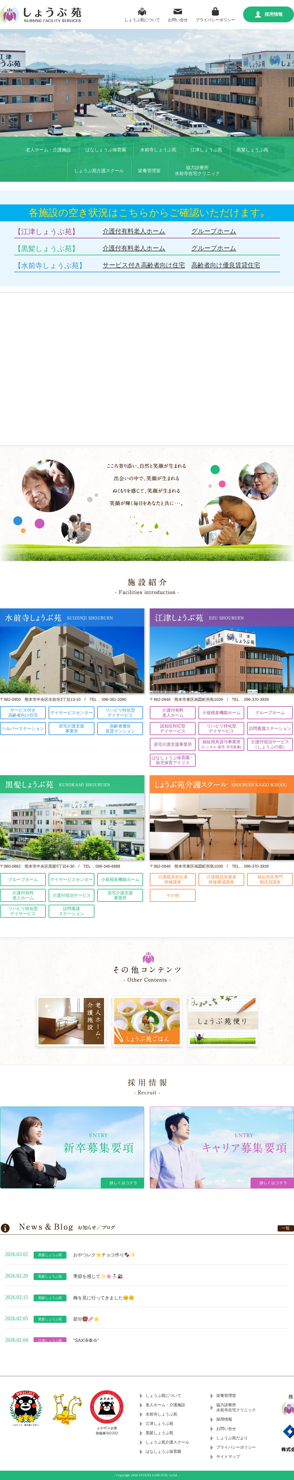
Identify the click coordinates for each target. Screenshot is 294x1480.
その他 (173, 895)
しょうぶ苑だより (232, 1438)
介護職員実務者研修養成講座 (221, 879)
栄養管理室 (149, 170)
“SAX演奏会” (86, 1340)
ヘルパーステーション (23, 728)
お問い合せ (178, 14)
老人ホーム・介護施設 (48, 149)
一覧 (286, 1228)
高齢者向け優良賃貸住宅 (225, 265)
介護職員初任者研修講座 (173, 879)
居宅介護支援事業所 (71, 728)
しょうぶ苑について (142, 14)
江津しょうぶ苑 (206, 149)
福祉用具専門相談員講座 (270, 879)
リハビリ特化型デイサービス (120, 713)
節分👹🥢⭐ (86, 1319)
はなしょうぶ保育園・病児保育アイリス (173, 760)
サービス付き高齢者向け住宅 (144, 265)
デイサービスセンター (71, 712)
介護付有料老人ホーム (134, 231)
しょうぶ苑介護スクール (99, 170)
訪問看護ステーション (270, 728)
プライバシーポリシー (215, 14)
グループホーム (213, 231)
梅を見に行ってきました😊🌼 (103, 1297)
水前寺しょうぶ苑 (158, 149)
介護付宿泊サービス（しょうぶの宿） (270, 744)
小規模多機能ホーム (221, 712)
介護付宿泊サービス (72, 895)
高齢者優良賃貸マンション (120, 728)
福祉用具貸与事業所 (221, 744)
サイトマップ (228, 1456)
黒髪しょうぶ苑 (252, 149)
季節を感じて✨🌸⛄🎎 (98, 1276)
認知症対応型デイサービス (172, 728)
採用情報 (269, 14)
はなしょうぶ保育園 (105, 149)
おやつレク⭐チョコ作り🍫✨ (104, 1254)
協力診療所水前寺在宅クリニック (197, 170)
